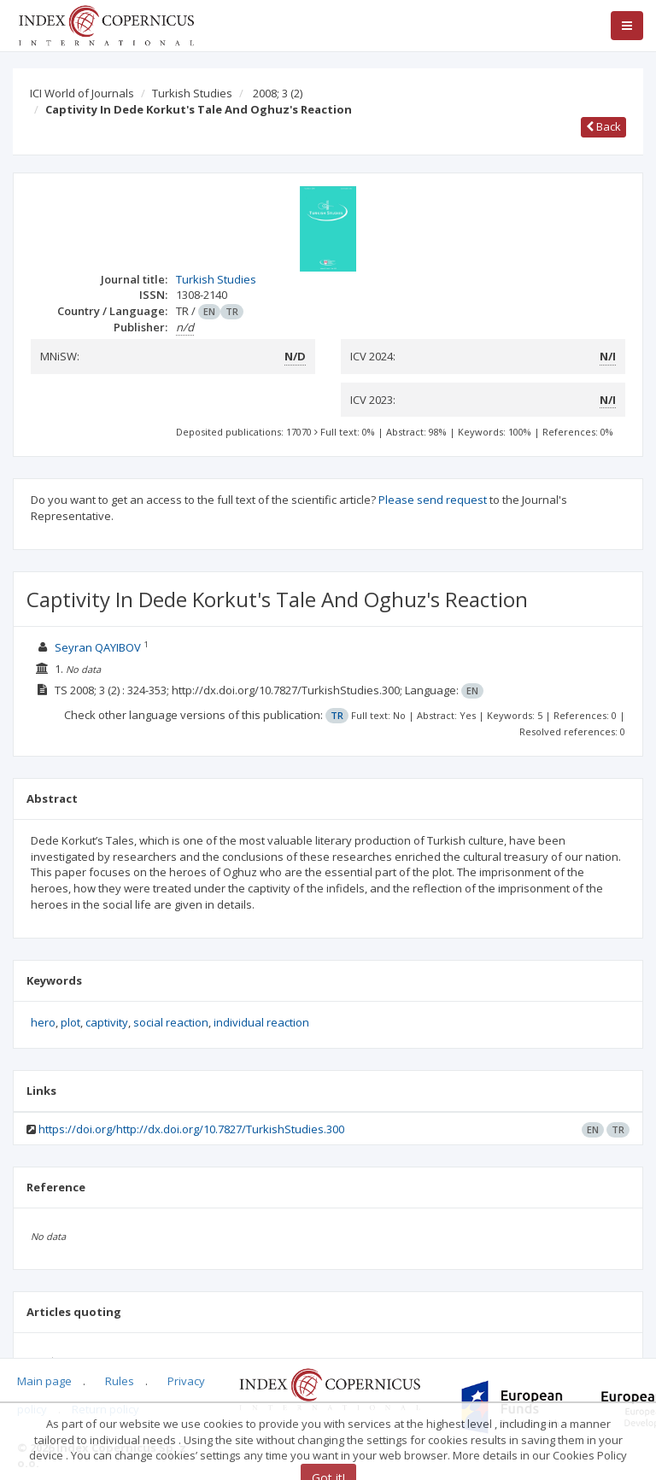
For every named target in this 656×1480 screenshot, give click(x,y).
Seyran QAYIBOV (98, 647)
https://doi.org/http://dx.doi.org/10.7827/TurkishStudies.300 (191, 1129)
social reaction (170, 1022)
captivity (106, 1022)
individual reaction (261, 1022)
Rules (119, 1381)
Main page (44, 1381)
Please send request (432, 499)
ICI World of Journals (82, 93)
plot (70, 1022)
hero (43, 1022)
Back (603, 126)
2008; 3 (277, 93)
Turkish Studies (192, 93)
